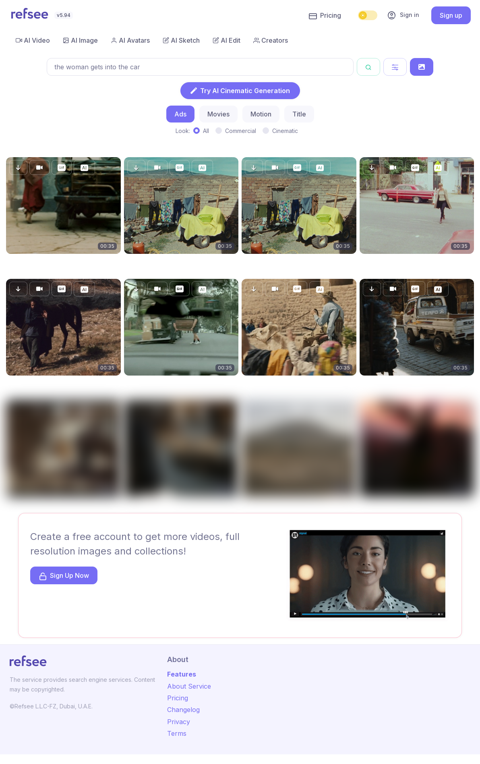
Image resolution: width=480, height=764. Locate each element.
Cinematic (285, 130)
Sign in (403, 15)
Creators (270, 40)
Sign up (451, 15)
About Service (189, 686)
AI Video (33, 40)
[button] (18, 167)
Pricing (325, 15)
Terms (176, 733)
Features (181, 674)
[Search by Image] (421, 67)
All (206, 130)
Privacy (178, 722)
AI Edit (226, 40)
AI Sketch (181, 40)
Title (299, 114)
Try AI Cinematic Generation (240, 91)
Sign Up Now (64, 576)
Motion (260, 114)
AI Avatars (130, 40)
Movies (218, 114)
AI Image (80, 40)
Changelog (183, 710)
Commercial (240, 130)
